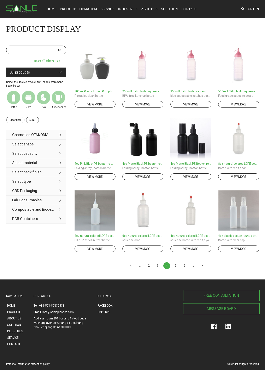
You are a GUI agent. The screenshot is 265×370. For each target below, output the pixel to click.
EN (257, 9)
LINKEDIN (104, 312)
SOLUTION (169, 9)
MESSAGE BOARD (221, 308)
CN (250, 9)
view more (95, 104)
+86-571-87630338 (51, 305)
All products (20, 72)
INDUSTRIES (127, 9)
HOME (52, 9)
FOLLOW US (104, 296)
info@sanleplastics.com (58, 312)
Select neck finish (27, 172)
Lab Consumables (27, 200)
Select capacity (24, 153)
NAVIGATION (14, 296)
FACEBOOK (105, 305)
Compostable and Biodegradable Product (33, 209)
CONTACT (189, 9)
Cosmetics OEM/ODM (30, 135)
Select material (24, 163)
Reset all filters (44, 61)
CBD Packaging (24, 191)
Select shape (23, 144)
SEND (32, 119)
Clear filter (15, 119)
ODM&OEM (88, 9)
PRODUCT (68, 9)
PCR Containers (25, 218)
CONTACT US (42, 296)
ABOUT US (149, 9)
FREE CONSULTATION (221, 295)
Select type (21, 181)
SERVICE (107, 9)
